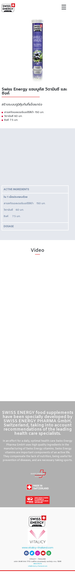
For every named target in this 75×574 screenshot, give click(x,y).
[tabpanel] (35, 207)
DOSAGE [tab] (9, 226)
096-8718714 (37, 564)
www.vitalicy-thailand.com (37, 547)
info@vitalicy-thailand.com (37, 566)
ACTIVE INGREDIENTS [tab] (16, 189)
